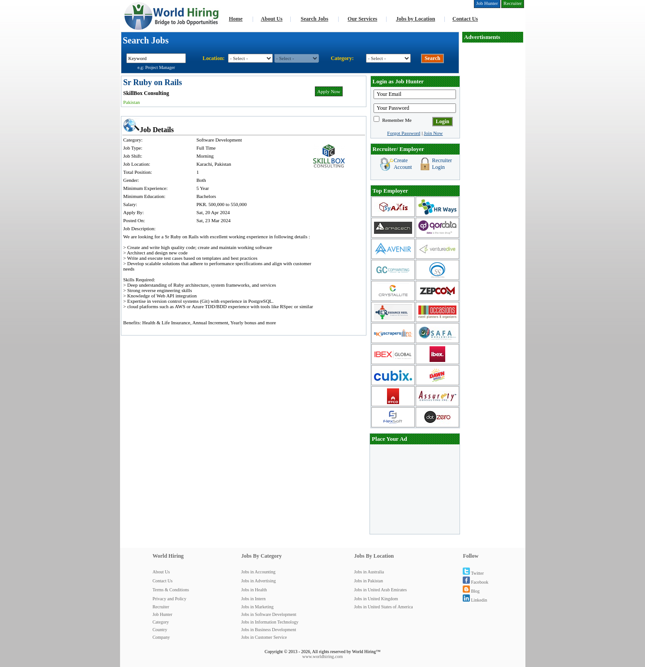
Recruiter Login (442, 163)
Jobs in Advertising (258, 580)
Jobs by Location (415, 19)
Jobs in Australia (369, 571)
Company (161, 637)
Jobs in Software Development (268, 614)
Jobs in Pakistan (368, 580)
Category (160, 622)
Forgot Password (403, 133)
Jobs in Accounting (258, 571)
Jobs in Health (254, 589)
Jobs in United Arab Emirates (380, 589)
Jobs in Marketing (257, 606)
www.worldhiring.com (322, 656)
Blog (471, 591)
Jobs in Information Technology (269, 622)
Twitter (473, 573)
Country (159, 629)
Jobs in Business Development (268, 629)
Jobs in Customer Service (264, 637)
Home (236, 19)
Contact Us (465, 19)
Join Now (433, 133)
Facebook (475, 582)
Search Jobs (314, 19)
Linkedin (475, 600)
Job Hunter (162, 614)
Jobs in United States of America (383, 606)
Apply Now (328, 91)
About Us (271, 19)
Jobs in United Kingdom (376, 598)
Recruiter (160, 606)
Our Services (362, 19)
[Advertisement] (493, 177)
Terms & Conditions (170, 589)
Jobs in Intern (253, 598)
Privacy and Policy (169, 598)
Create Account (403, 163)
